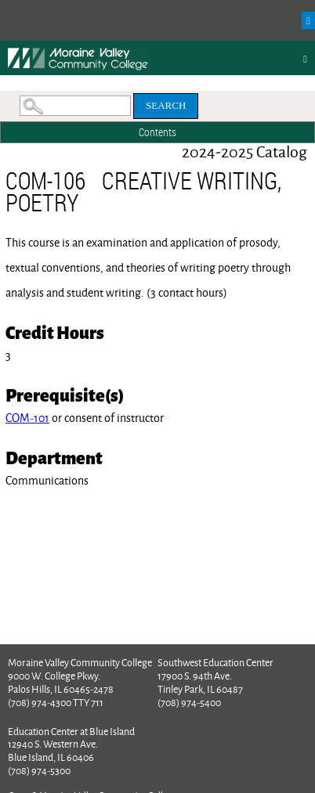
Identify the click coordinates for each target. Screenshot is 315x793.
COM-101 (27, 417)
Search (166, 105)
